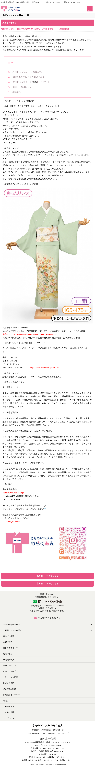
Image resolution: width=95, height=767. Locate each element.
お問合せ (51, 733)
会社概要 (35, 730)
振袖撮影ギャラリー (11, 695)
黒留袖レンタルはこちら (47, 576)
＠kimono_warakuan (11, 521)
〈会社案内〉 (17, 92)
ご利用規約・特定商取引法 (52, 730)
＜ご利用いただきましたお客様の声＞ (27, 72)
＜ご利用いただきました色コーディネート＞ (32, 82)
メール (34, 760)
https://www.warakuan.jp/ (13, 493)
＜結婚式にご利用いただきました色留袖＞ (29, 77)
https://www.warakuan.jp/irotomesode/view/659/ (35, 334)
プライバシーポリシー (35, 733)
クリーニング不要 (10, 677)
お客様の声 (7, 642)
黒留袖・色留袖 (9, 23)
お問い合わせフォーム (47, 760)
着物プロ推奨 (8, 636)
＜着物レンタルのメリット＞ (24, 87)
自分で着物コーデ (10, 648)
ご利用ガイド (8, 706)
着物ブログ (7, 701)
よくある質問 (8, 712)
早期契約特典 (8, 660)
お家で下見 (7, 654)
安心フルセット (9, 665)
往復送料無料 (8, 683)
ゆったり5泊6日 (9, 671)
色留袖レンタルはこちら (47, 583)
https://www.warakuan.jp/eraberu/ (44, 367)
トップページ (8, 718)
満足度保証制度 (9, 689)
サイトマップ (63, 733)
